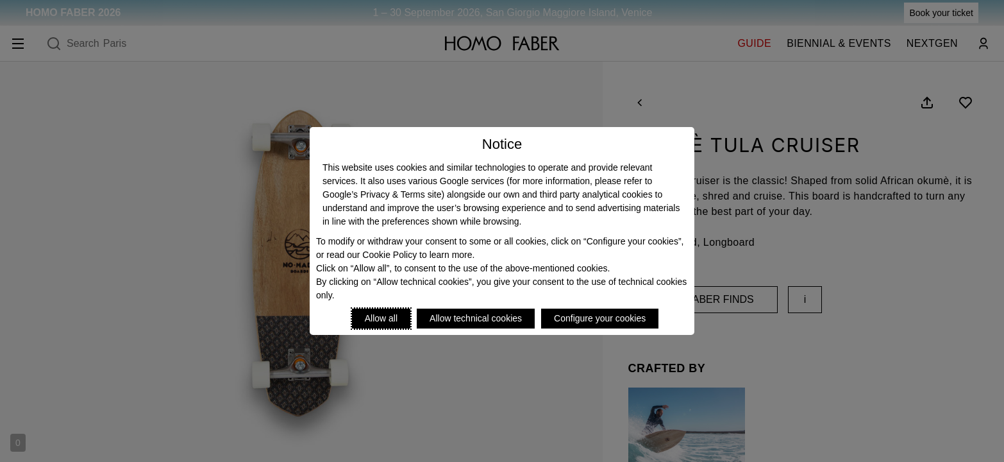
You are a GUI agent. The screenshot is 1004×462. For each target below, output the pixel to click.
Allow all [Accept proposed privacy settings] (381, 318)
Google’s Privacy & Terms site (381, 194)
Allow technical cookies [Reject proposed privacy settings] (476, 318)
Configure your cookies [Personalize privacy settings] (600, 318)
